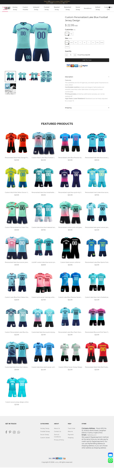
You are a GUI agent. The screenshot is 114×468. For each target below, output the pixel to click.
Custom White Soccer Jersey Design (70, 367)
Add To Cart (87, 60)
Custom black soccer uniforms (70, 263)
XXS (71, 42)
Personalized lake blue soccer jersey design (17, 263)
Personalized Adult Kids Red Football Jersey (97, 367)
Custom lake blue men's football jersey (97, 298)
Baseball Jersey (57, 8)
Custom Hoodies (25, 8)
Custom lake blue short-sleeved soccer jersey (44, 228)
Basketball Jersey (67, 8)
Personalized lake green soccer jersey (97, 228)
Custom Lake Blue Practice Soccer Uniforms (70, 298)
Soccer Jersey (78, 8)
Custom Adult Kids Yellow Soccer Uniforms (17, 193)
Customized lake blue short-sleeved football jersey (17, 367)
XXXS (67, 43)
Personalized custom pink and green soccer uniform (70, 228)
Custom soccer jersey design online (17, 402)
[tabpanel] (32, 42)
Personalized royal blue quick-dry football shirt (70, 193)
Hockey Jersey (15, 8)
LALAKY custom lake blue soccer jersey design (44, 263)
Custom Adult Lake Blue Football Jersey (44, 158)
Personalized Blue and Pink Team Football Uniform (97, 333)
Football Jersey (46, 8)
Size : (68, 38)
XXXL (102, 42)
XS (76, 42)
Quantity (68, 51)
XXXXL (67, 46)
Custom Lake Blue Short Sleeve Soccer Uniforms (17, 298)
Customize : (70, 29)
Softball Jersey (97, 8)
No (67, 34)
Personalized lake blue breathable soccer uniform (44, 193)
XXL (97, 42)
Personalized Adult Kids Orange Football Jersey (17, 158)
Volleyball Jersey (36, 8)
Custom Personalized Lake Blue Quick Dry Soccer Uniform (17, 333)
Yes (71, 33)
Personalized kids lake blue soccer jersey (97, 158)
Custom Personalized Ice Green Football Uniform (17, 228)
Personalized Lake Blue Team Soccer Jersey (70, 333)
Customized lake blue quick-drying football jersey (44, 333)
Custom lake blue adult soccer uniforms (44, 367)
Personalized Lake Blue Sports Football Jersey (97, 263)
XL (93, 42)
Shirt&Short (87, 8)
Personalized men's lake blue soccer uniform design (97, 193)
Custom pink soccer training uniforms (44, 298)
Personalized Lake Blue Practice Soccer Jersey (70, 158)
